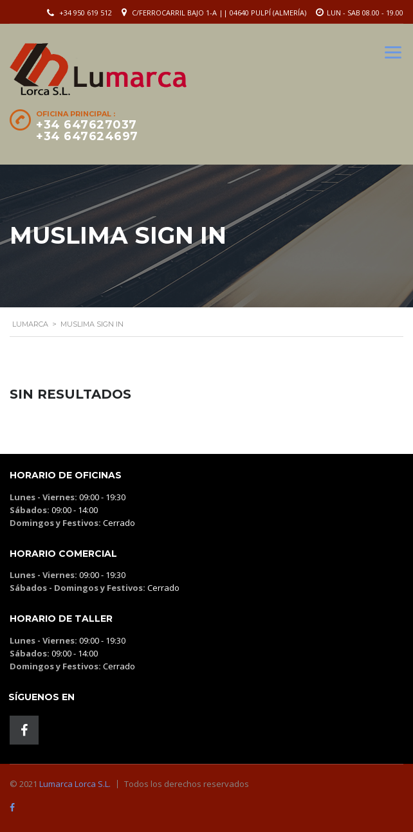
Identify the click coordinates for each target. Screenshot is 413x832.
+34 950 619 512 (85, 12)
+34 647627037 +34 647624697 (87, 130)
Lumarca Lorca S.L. (75, 784)
